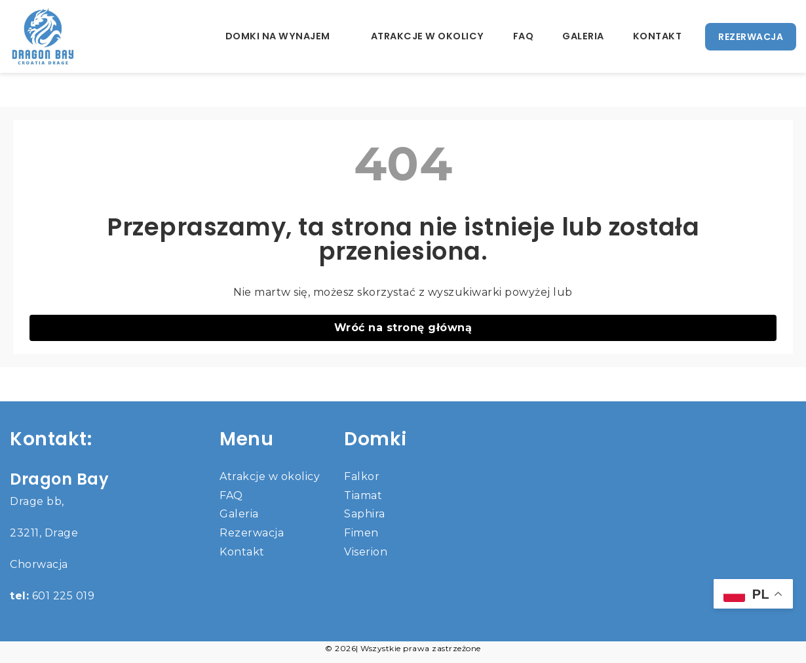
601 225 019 (52, 596)
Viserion (365, 552)
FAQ (523, 36)
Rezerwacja (252, 533)
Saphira (364, 514)
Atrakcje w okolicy (427, 36)
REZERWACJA (750, 36)
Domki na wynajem (277, 36)
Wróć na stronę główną (403, 327)
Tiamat (363, 495)
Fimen (361, 533)
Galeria (583, 36)
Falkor (361, 476)
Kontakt (657, 36)
